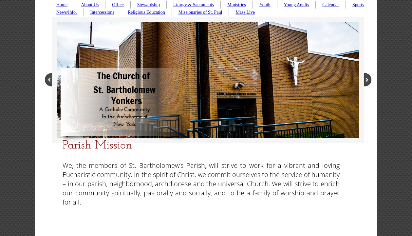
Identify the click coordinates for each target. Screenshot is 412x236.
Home (61, 4)
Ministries (236, 4)
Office (118, 4)
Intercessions (102, 12)
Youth (265, 4)
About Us (90, 4)
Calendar (330, 4)
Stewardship (148, 4)
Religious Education (146, 12)
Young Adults (296, 4)
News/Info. (66, 12)
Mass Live (245, 12)
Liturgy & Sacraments (193, 4)
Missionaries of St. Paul (200, 12)
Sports (358, 4)
